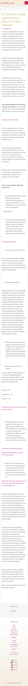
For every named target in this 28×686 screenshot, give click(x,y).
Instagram (14, 662)
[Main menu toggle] (26, 3)
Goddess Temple (14, 634)
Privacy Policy (14, 646)
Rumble (14, 660)
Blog (14, 625)
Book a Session (14, 644)
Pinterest (14, 664)
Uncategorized (7, 28)
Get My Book (14, 652)
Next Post (14, 611)
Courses (14, 629)
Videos (14, 627)
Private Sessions (14, 631)
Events (14, 642)
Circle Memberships (14, 654)
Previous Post (14, 606)
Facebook (14, 667)
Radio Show (14, 632)
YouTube (14, 669)
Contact (14, 640)
